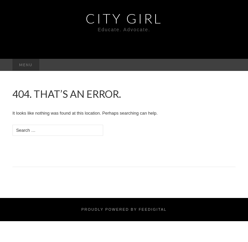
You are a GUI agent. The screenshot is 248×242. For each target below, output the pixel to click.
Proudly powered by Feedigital (124, 209)
